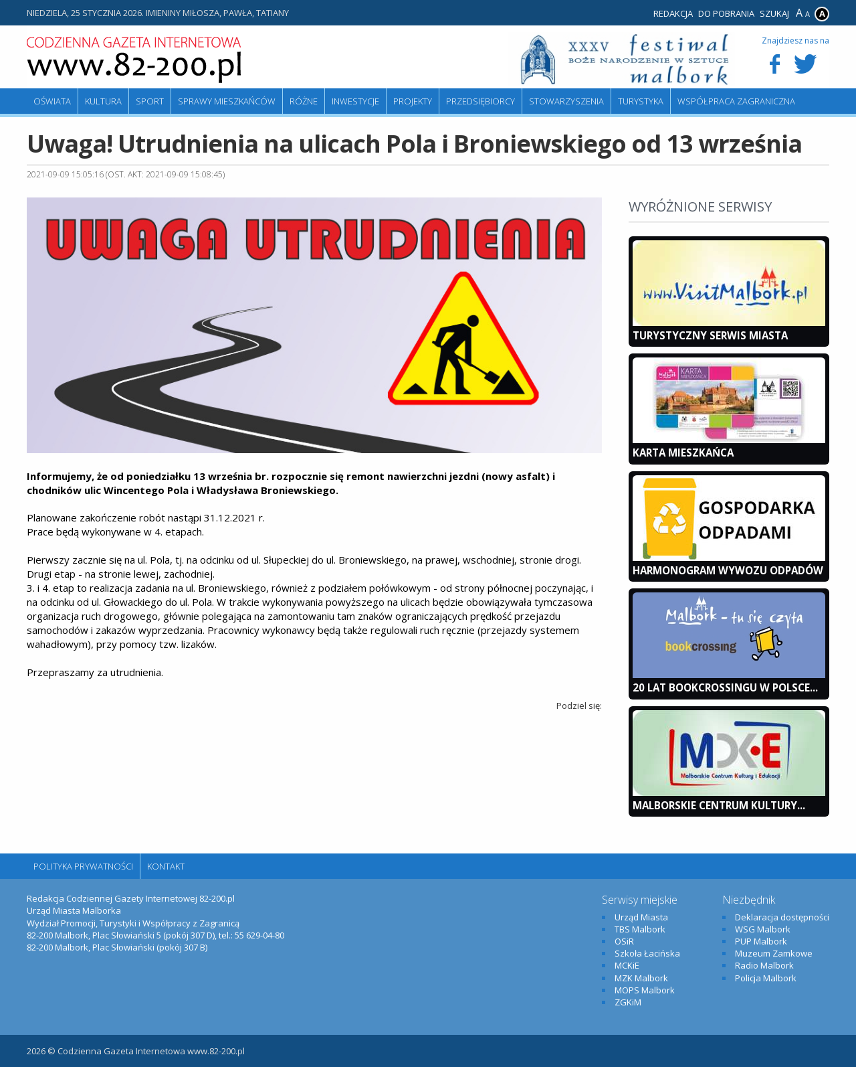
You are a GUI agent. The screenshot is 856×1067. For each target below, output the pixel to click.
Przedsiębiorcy (480, 101)
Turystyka (640, 101)
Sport (150, 101)
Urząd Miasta (641, 917)
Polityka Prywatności (83, 866)
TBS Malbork (640, 929)
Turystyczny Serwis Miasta (710, 335)
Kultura (103, 101)
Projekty (412, 101)
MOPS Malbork (645, 990)
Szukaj (774, 13)
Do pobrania (726, 13)
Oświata (52, 101)
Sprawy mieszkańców (227, 101)
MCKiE (627, 965)
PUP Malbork (761, 941)
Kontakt (166, 866)
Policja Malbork (765, 978)
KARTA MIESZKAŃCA (683, 452)
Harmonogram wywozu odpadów (728, 570)
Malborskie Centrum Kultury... (719, 805)
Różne (304, 101)
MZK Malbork (641, 978)
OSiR (624, 941)
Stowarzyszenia (566, 101)
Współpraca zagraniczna (736, 101)
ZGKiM (628, 1002)
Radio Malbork (764, 965)
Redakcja (673, 13)
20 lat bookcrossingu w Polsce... (725, 687)
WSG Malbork (762, 929)
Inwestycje (355, 101)
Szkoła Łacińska (647, 953)
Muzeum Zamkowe (774, 953)
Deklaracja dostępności (782, 917)
